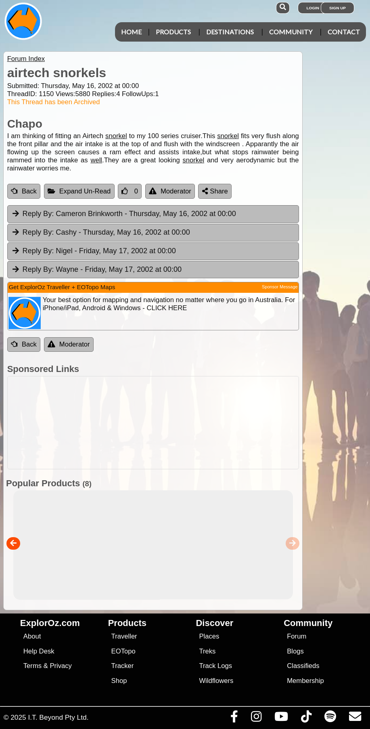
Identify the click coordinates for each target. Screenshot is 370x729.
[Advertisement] (189, 422)
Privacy (61, 666)
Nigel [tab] (93, 251)
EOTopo (123, 651)
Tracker (122, 666)
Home (131, 32)
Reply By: (38, 214)
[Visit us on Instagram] (256, 718)
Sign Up (337, 8)
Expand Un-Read (79, 191)
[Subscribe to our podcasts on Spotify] (330, 718)
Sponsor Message (280, 286)
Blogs (295, 651)
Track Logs (215, 666)
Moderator (170, 191)
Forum (296, 636)
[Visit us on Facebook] (234, 718)
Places (209, 636)
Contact (344, 32)
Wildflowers (216, 681)
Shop (119, 681)
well (96, 160)
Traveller (124, 636)
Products (173, 32)
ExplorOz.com (50, 623)
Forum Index (26, 59)
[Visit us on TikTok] (306, 718)
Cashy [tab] (100, 232)
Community (290, 32)
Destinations (230, 32)
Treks (207, 651)
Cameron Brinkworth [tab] (123, 214)
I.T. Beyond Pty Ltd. (58, 717)
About (32, 636)
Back (24, 191)
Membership (305, 681)
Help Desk (38, 651)
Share (215, 191)
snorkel (116, 136)
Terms (32, 666)
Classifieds (303, 666)
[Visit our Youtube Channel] (281, 718)
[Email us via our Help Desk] (355, 718)
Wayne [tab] (96, 270)
